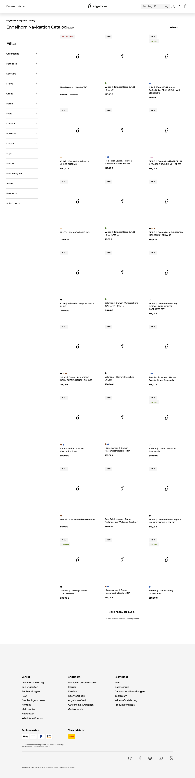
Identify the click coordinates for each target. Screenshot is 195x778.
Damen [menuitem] (10, 6)
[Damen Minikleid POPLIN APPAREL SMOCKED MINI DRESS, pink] (152, 157)
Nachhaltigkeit (76, 695)
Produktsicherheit (125, 704)
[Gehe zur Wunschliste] (179, 6)
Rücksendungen (31, 691)
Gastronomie (75, 709)
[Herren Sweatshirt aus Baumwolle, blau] (108, 157)
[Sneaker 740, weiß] (61, 83)
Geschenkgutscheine (33, 700)
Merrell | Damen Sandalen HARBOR (77, 519)
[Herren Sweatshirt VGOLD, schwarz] (106, 373)
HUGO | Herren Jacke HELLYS (74, 232)
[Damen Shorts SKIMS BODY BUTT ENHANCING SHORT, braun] (66, 373)
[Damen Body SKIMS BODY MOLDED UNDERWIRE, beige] (152, 228)
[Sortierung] (177, 27)
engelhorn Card (77, 700)
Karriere (72, 691)
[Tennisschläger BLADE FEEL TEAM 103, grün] (106, 228)
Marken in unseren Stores (82, 682)
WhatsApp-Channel (32, 718)
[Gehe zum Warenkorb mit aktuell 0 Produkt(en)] (186, 6)
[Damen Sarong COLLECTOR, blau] (150, 587)
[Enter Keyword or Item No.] (153, 6)
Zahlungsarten (30, 687)
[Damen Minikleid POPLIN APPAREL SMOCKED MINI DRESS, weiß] (150, 157)
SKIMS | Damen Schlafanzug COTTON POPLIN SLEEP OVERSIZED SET (163, 306)
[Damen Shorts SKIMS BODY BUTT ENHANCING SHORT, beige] (64, 373)
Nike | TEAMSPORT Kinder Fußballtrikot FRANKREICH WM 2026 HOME (164, 90)
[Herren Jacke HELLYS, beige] (61, 228)
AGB (117, 682)
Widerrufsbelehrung (126, 700)
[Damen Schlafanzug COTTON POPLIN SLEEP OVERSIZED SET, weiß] (150, 299)
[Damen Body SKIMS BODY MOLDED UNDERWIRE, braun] (155, 228)
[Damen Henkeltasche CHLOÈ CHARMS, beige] (61, 157)
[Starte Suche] (166, 6)
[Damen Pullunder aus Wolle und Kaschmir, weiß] (106, 515)
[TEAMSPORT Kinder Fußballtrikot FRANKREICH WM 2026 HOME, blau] (150, 83)
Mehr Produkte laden (122, 612)
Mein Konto (28, 709)
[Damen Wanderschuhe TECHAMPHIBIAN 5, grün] (106, 299)
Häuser (72, 687)
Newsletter (28, 713)
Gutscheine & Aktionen (80, 704)
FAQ (24, 695)
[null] (77, 56)
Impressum (121, 695)
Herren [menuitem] (21, 6)
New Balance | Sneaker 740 (73, 87)
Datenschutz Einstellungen (130, 691)
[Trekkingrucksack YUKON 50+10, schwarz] (61, 587)
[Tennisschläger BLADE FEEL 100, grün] (106, 83)
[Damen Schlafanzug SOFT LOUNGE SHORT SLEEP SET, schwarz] (150, 516)
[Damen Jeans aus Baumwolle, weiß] (150, 444)
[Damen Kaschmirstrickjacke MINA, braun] (106, 444)
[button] (173, 6)
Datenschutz (122, 687)
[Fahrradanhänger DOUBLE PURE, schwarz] (61, 299)
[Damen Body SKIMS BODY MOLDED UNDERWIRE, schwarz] (150, 228)
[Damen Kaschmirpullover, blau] (64, 444)
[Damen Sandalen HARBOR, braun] (61, 516)
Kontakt (26, 704)
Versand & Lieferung (33, 682)
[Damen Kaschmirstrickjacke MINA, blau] (108, 444)
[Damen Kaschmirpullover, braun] (61, 444)
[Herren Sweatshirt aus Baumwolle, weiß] (106, 157)
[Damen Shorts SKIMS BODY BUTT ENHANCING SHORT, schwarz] (61, 373)
